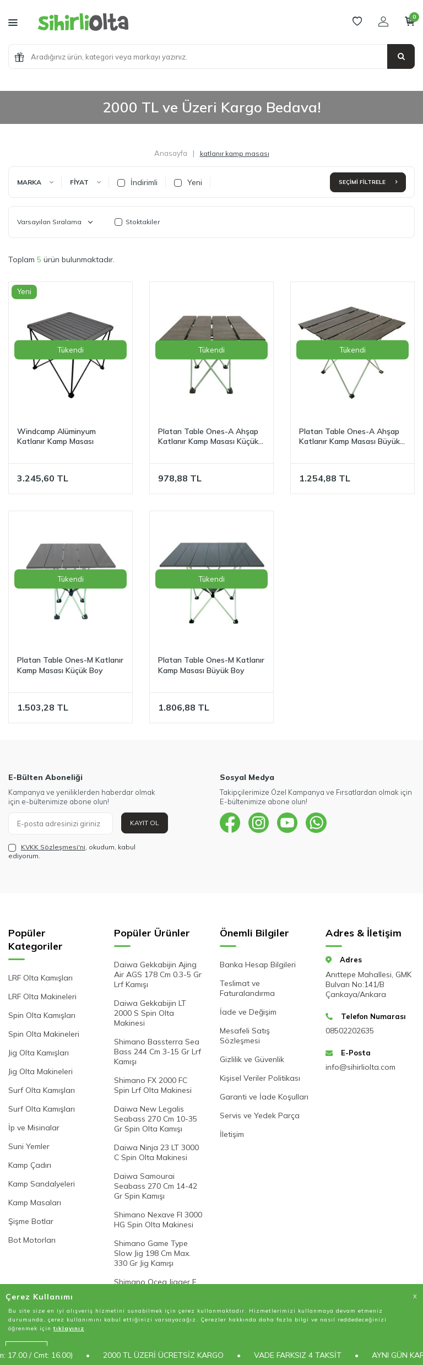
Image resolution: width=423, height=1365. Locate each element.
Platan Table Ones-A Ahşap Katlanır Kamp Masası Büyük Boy (349, 436)
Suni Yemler (29, 1146)
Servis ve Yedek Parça (260, 1115)
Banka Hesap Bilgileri (258, 964)
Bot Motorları (32, 1240)
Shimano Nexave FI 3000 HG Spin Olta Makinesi (158, 1219)
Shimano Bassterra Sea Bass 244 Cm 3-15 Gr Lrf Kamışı (157, 1051)
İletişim (232, 1134)
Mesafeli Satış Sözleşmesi (245, 1036)
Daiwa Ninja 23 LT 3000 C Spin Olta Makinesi (156, 1152)
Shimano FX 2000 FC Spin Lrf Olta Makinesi (153, 1085)
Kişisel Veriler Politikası (260, 1078)
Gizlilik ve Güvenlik (252, 1059)
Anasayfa (170, 153)
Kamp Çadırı (29, 1165)
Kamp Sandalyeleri (41, 1184)
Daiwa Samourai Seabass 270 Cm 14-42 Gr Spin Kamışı (155, 1186)
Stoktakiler (137, 222)
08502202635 (350, 1031)
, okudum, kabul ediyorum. (71, 851)
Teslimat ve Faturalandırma (247, 988)
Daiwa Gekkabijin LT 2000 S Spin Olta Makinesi (150, 1013)
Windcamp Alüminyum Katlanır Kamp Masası (56, 436)
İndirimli (137, 182)
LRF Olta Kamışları (40, 978)
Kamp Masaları (34, 1202)
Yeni (188, 182)
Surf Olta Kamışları (41, 1090)
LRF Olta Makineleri (42, 996)
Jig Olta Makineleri (40, 1071)
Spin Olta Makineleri (43, 1034)
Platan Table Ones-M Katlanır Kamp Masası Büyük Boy (211, 665)
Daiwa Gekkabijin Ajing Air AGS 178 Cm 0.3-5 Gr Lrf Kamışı (158, 974)
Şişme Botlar (30, 1221)
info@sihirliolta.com (360, 1067)
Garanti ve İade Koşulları (264, 1097)
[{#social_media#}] (231, 823)
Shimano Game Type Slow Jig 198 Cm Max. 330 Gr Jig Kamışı (152, 1253)
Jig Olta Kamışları (38, 1053)
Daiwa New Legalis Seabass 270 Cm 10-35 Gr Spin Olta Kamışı (155, 1119)
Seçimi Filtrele (368, 182)
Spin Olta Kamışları (41, 1015)
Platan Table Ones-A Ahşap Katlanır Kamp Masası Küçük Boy (208, 436)
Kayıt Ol (144, 823)
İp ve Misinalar (33, 1128)
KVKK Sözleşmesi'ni (53, 847)
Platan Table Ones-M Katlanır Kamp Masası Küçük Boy (70, 665)
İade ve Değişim (248, 1012)
